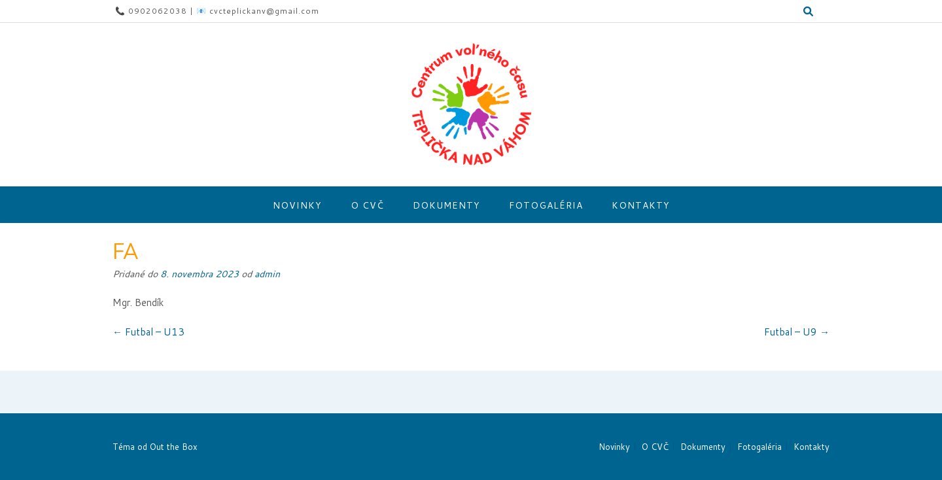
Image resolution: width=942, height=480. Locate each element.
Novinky (297, 205)
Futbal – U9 (796, 332)
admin (267, 274)
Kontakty (641, 205)
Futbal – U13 (148, 332)
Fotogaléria (546, 205)
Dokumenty (446, 205)
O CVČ (367, 205)
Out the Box (174, 447)
